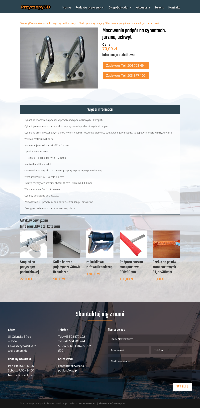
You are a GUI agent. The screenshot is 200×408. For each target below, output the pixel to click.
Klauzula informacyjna (112, 403)
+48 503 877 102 (74, 336)
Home (66, 7)
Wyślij (183, 386)
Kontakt (174, 7)
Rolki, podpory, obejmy (92, 23)
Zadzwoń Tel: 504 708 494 (125, 65)
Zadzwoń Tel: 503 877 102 (125, 75)
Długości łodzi (118, 7)
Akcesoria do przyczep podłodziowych (57, 23)
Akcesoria (143, 7)
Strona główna (28, 23)
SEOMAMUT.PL (87, 403)
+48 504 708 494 (74, 341)
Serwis (159, 7)
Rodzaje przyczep (88, 7)
